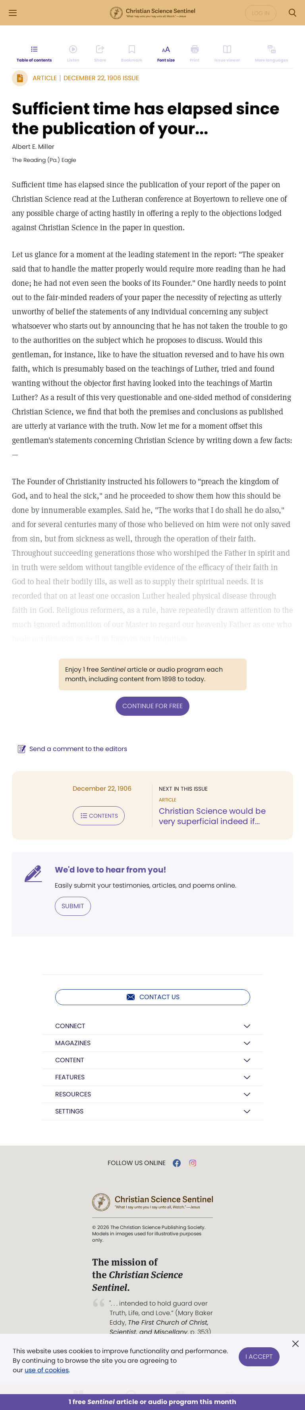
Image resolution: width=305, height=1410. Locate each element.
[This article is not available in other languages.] (271, 54)
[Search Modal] (292, 13)
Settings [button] (69, 1111)
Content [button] (69, 1060)
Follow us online (137, 1163)
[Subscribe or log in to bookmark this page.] (131, 54)
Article (45, 78)
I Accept (259, 1355)
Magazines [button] (73, 1043)
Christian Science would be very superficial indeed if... (212, 816)
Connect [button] (70, 1026)
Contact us (153, 997)
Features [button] (70, 1077)
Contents (98, 816)
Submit (73, 906)
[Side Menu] (12, 13)
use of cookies (47, 1370)
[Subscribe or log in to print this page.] (195, 54)
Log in (261, 13)
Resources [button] (73, 1094)
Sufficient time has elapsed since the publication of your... (146, 119)
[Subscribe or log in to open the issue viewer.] (227, 54)
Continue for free (152, 706)
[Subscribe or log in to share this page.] (100, 54)
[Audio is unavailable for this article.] (73, 54)
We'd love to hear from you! (110, 870)
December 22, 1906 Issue (101, 78)
